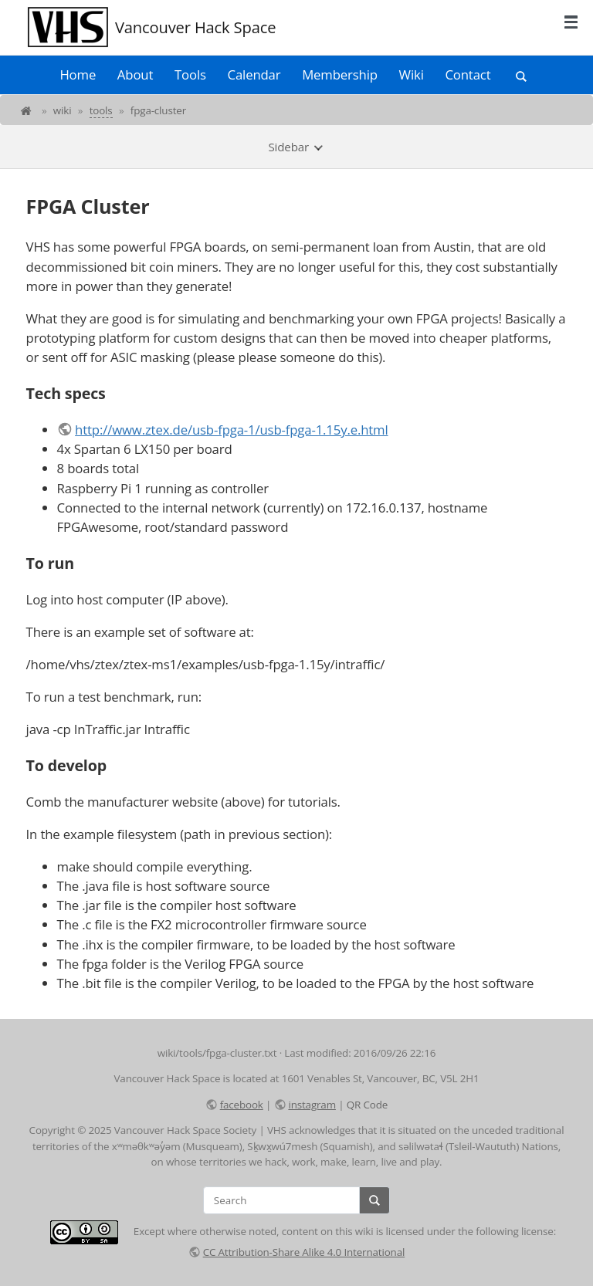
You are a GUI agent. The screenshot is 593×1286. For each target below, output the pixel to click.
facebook (241, 1105)
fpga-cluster (158, 110)
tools (101, 110)
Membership (340, 74)
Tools (190, 74)
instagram (311, 1105)
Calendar (254, 74)
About (135, 74)
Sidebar (296, 146)
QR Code (367, 1105)
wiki (62, 110)
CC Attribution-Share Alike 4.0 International (304, 1252)
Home (77, 74)
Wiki (411, 74)
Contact (467, 74)
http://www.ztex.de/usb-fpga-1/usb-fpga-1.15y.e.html (231, 429)
